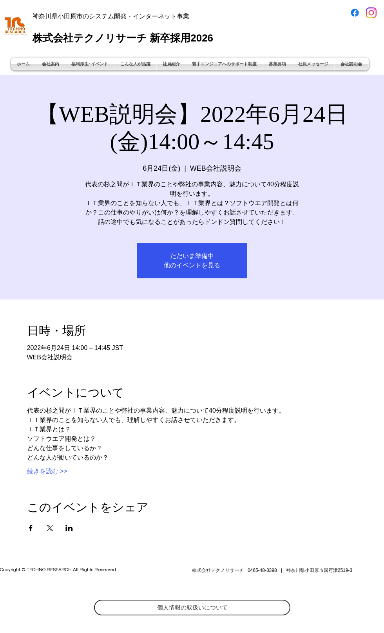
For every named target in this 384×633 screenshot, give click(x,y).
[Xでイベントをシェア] (50, 528)
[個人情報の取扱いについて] (192, 607)
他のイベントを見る (192, 265)
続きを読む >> (47, 471)
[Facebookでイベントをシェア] (30, 528)
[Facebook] (355, 12)
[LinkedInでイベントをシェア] (69, 528)
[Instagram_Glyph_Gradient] (371, 12)
